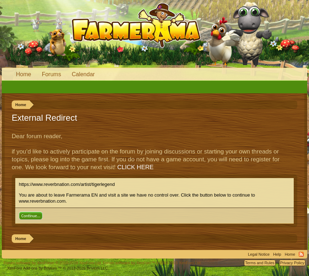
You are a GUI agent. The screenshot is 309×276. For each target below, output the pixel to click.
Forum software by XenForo (53, 263)
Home (23, 74)
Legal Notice (259, 254)
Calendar (83, 74)
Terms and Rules (260, 263)
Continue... (30, 215)
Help (277, 254)
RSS (301, 254)
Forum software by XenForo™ (152, 263)
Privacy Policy (292, 263)
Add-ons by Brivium (58, 268)
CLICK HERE (135, 167)
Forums (51, 74)
